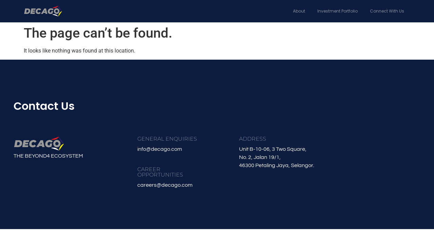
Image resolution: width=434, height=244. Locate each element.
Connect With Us (387, 11)
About (299, 11)
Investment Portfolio (337, 11)
